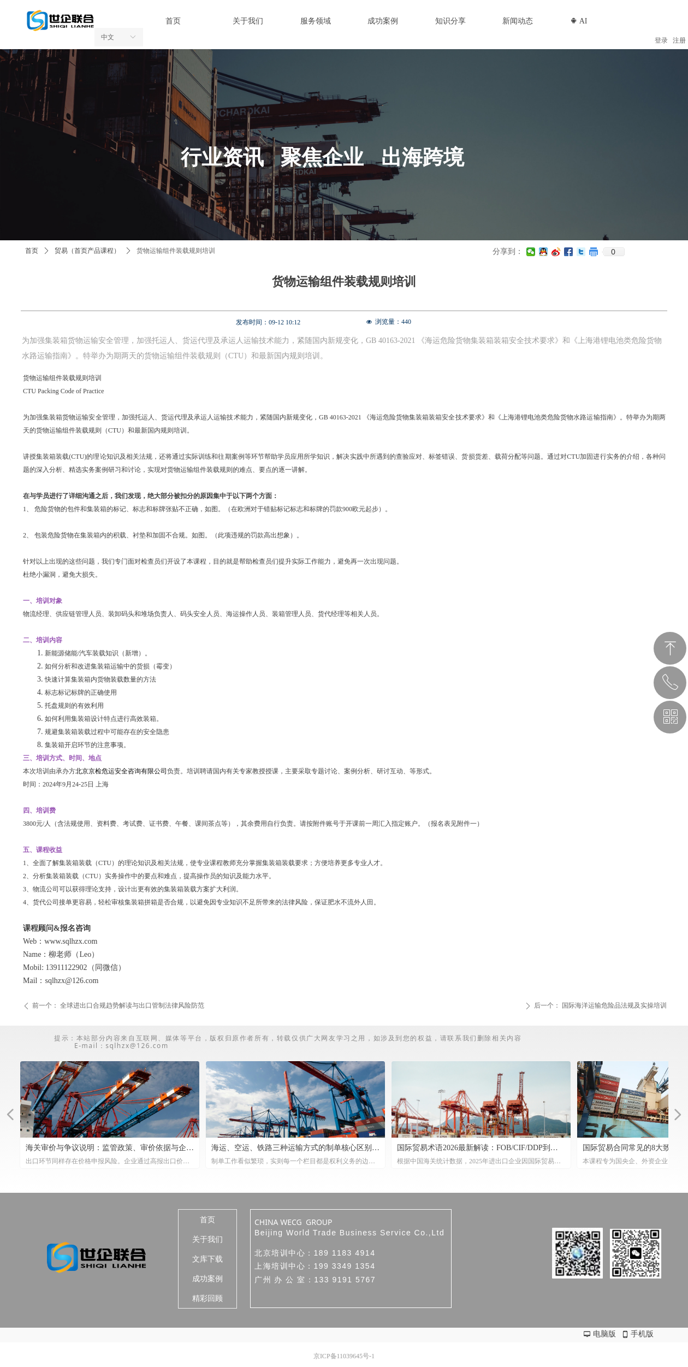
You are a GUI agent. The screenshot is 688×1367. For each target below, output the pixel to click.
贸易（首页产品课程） (87, 251)
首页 (31, 251)
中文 (107, 37)
